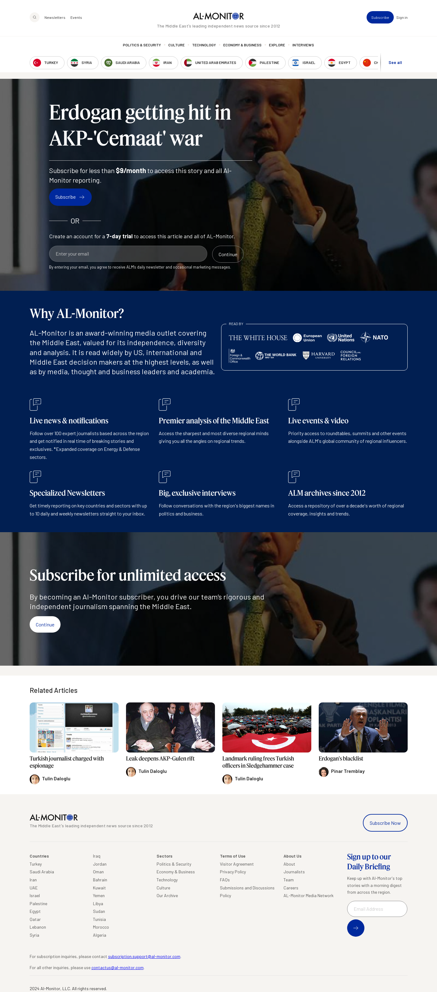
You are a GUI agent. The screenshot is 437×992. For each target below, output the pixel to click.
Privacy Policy (233, 871)
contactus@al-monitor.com (117, 967)
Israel (35, 895)
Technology (204, 45)
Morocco (101, 927)
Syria (34, 935)
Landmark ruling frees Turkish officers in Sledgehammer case (258, 762)
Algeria (99, 935)
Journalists (294, 871)
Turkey (36, 864)
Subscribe (380, 17)
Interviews (303, 45)
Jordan (100, 864)
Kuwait (99, 887)
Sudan (99, 911)
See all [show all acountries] (395, 62)
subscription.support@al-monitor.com (144, 956)
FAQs (225, 879)
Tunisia (99, 919)
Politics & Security (142, 45)
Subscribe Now (385, 823)
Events (76, 17)
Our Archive (167, 895)
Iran (33, 879)
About (289, 864)
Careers (291, 887)
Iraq (96, 855)
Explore (277, 45)
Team (289, 879)
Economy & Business (242, 45)
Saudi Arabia (42, 871)
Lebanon (38, 927)
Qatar (35, 919)
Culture (176, 45)
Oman (98, 871)
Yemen (99, 895)
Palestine (38, 903)
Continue (45, 624)
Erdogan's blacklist (341, 758)
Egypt (35, 911)
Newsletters (54, 17)
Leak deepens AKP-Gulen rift (160, 758)
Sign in (402, 17)
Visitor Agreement (237, 864)
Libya (98, 903)
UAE (34, 887)
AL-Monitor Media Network (309, 895)
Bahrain (100, 879)
